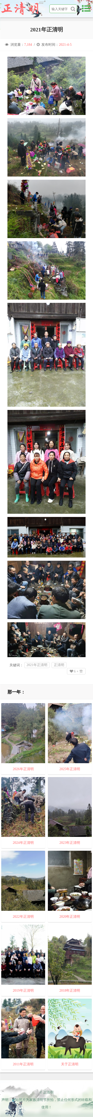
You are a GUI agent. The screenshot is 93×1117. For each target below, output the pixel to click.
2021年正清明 (37, 665)
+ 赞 (76, 671)
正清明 (59, 665)
